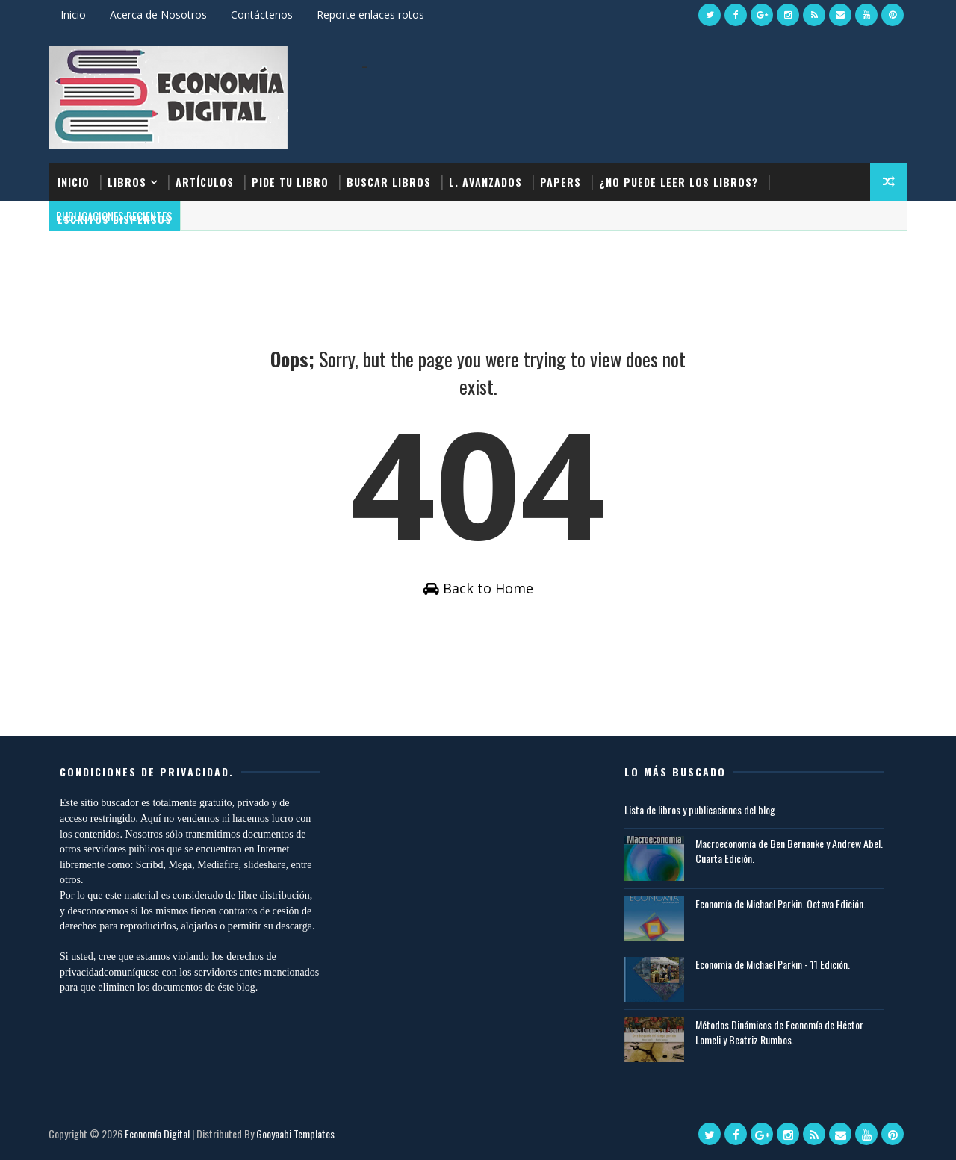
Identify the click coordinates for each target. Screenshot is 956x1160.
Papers (560, 182)
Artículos (205, 182)
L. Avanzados (485, 182)
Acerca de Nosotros (158, 14)
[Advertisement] (634, 103)
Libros (127, 182)
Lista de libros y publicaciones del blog (699, 809)
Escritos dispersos (115, 219)
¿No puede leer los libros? (678, 182)
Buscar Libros (389, 182)
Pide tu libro (290, 182)
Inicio (73, 14)
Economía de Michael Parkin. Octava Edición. (780, 903)
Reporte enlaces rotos (370, 14)
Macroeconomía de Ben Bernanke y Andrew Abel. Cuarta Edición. (789, 850)
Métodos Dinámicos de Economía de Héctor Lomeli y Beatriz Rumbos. (779, 1032)
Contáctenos (262, 14)
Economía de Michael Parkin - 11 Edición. (772, 964)
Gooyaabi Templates (295, 1133)
